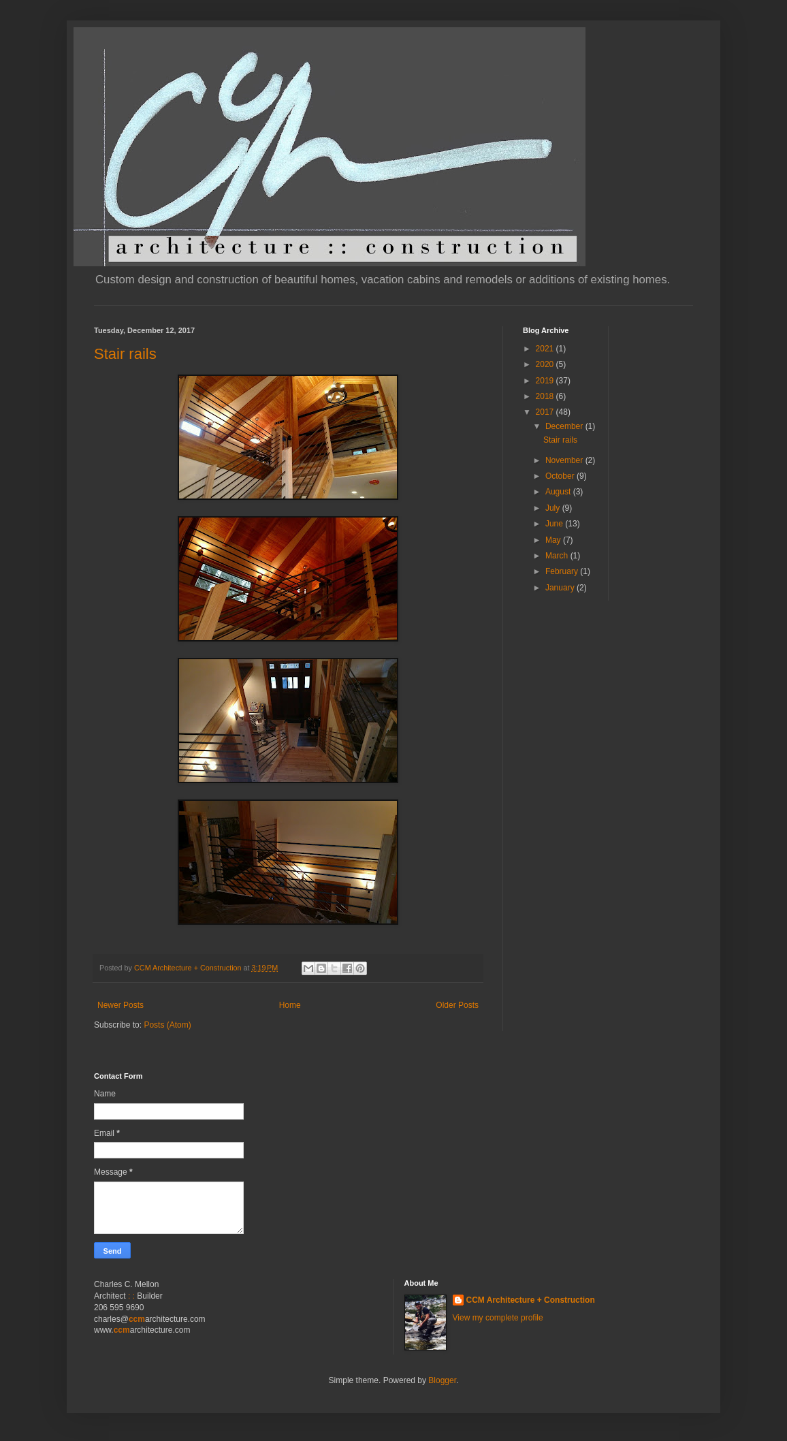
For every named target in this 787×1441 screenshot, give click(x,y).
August (559, 491)
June (555, 523)
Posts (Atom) (167, 1025)
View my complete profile (498, 1318)
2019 (546, 380)
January (561, 587)
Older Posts (457, 1005)
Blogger (442, 1380)
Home (290, 1005)
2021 (546, 348)
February (562, 571)
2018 (546, 396)
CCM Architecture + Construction (530, 1300)
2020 (546, 364)
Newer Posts (120, 1005)
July (553, 508)
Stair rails (125, 353)
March (558, 555)
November (565, 460)
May (554, 540)
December (565, 426)
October (561, 476)
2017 (546, 412)
